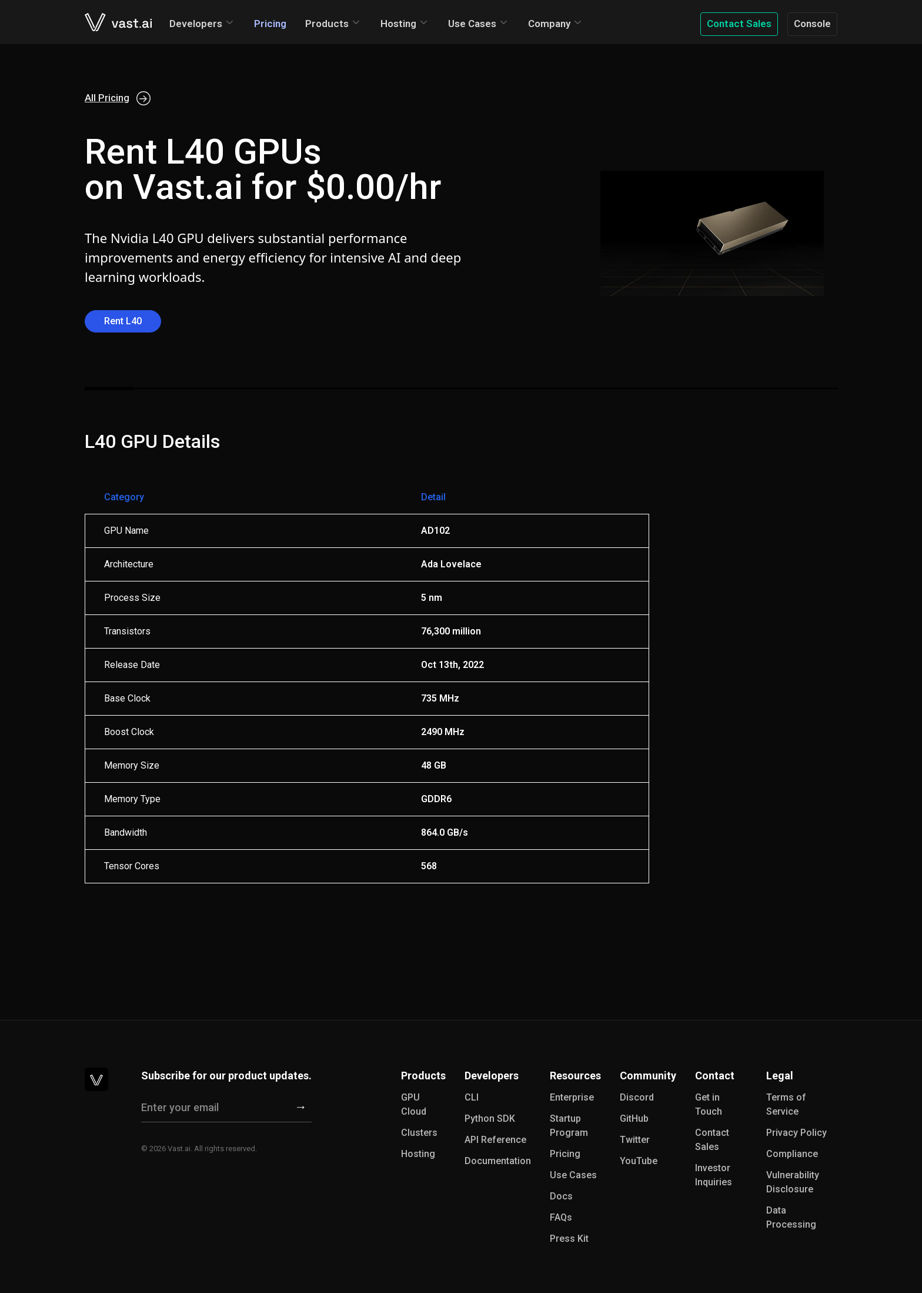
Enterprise (572, 1097)
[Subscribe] (301, 1107)
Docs (561, 1196)
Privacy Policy (796, 1132)
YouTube (638, 1160)
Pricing (270, 23)
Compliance (792, 1153)
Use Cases (472, 23)
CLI (472, 1097)
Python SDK (490, 1118)
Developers (195, 23)
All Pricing (118, 98)
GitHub (634, 1118)
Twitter (635, 1139)
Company (549, 23)
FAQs (561, 1217)
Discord (637, 1097)
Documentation (498, 1160)
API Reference (495, 1139)
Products (327, 23)
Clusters (419, 1132)
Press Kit (569, 1238)
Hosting (398, 23)
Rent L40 (123, 321)
